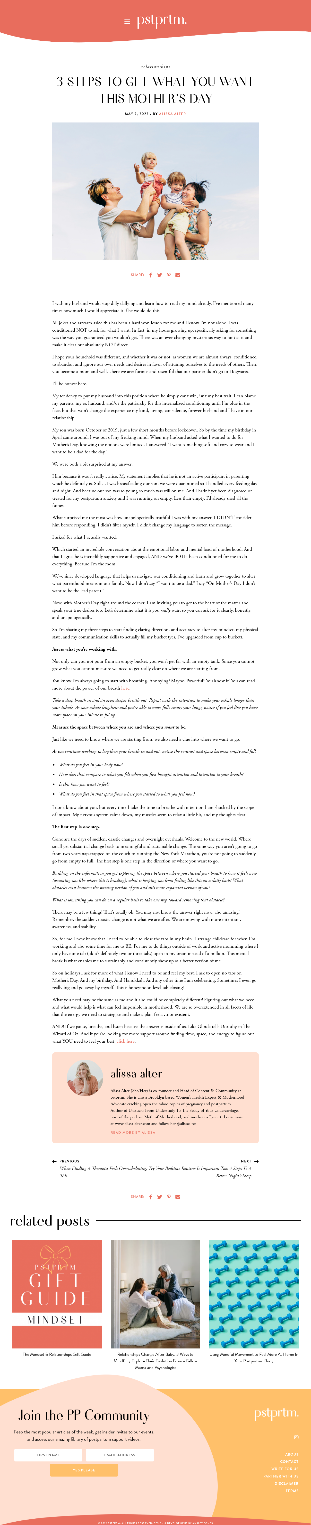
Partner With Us (281, 1476)
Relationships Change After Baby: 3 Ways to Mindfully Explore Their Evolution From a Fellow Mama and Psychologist (155, 1361)
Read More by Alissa (133, 1132)
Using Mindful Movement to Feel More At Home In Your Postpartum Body (253, 1357)
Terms (292, 1491)
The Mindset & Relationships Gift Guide (57, 1354)
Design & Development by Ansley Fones (183, 1523)
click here (126, 1041)
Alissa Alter (172, 113)
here (125, 688)
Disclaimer (287, 1483)
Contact (289, 1461)
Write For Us (285, 1469)
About (292, 1454)
